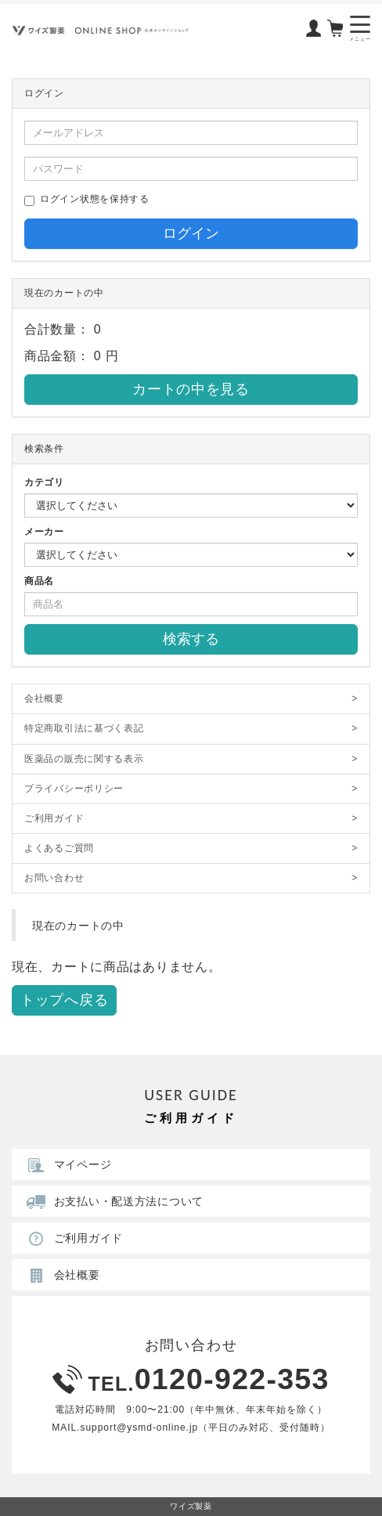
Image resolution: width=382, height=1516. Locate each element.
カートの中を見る (191, 389)
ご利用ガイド (191, 818)
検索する (191, 639)
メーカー (44, 531)
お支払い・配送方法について (113, 1201)
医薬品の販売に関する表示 (191, 759)
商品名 (39, 581)
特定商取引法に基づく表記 (191, 728)
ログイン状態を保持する (87, 199)
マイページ (67, 1164)
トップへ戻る (64, 1000)
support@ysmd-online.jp (139, 1427)
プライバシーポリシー (191, 789)
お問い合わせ (191, 878)
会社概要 (191, 699)
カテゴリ (44, 482)
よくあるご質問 (191, 848)
